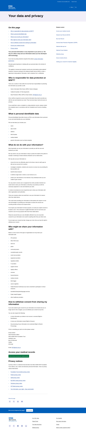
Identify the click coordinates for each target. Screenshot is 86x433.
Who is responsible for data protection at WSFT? (22, 31)
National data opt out (61, 46)
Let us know (29, 410)
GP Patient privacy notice (17, 386)
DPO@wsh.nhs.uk (37, 94)
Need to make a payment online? (63, 427)
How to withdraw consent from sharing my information (23, 42)
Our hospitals (59, 418)
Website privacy (60, 54)
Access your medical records (17, 45)
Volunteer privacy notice (16, 383)
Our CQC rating (35, 418)
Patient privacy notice (16, 374)
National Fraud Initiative (62, 50)
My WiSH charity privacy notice (18, 380)
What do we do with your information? (20, 36)
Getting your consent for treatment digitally (66, 61)
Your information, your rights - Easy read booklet (22, 389)
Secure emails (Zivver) (61, 58)
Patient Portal (74, 1)
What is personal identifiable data (18, 34)
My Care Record (64, 38)
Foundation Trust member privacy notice (20, 372)
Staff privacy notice (15, 377)
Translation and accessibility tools (63, 1)
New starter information (61, 421)
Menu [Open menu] (71, 7)
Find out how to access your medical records (18, 356)
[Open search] (76, 7)
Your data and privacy (37, 424)
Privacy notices (14, 48)
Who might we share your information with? (21, 39)
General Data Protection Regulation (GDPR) (66, 42)
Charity (57, 424)
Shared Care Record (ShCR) (67, 35)
